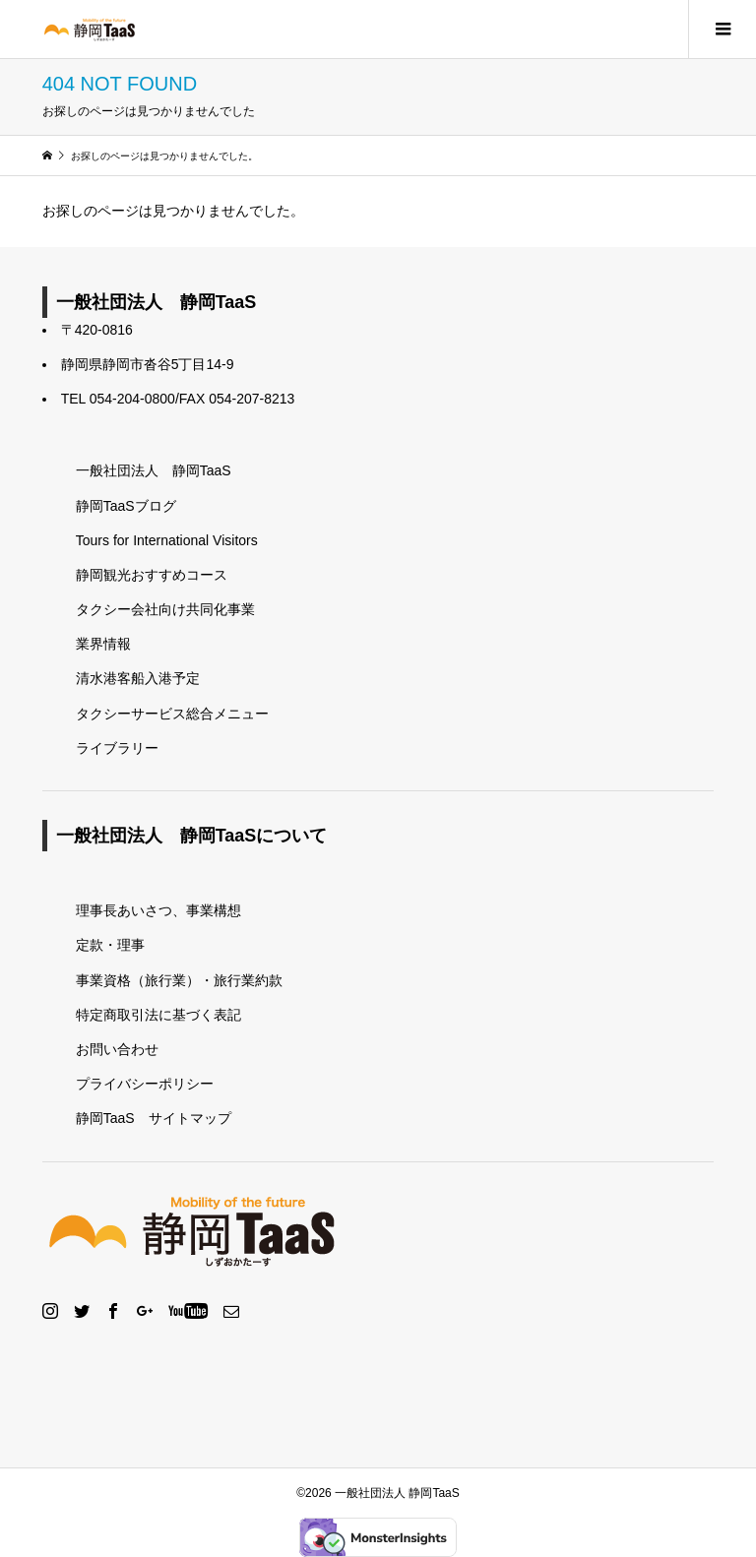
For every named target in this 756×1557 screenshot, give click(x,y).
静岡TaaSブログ (126, 506)
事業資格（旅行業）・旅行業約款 (179, 980)
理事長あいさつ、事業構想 (158, 910)
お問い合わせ (117, 1049)
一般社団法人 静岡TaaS (153, 470)
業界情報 (103, 644)
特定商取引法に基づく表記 (158, 1015)
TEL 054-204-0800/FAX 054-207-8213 (178, 398)
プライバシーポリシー (145, 1083)
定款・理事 (110, 945)
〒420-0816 (97, 330)
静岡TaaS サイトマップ (153, 1118)
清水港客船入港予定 (138, 678)
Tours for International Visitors (167, 540)
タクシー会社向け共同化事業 (165, 609)
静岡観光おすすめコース (151, 575)
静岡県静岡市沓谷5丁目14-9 (147, 364)
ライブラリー (117, 748)
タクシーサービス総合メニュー (172, 713)
